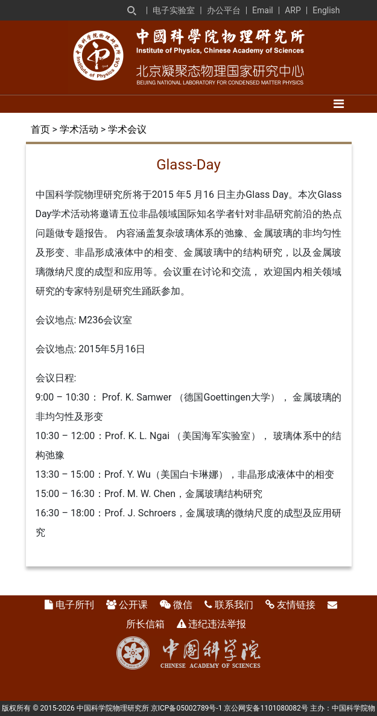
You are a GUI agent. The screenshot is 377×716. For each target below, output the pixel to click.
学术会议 (127, 129)
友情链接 (296, 604)
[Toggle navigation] (339, 104)
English (326, 10)
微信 (182, 604)
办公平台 (224, 10)
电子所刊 (74, 604)
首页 (40, 129)
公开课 (133, 604)
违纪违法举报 (217, 624)
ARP (293, 10)
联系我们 (234, 604)
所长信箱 (145, 624)
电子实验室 (174, 10)
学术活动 (79, 129)
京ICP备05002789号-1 (187, 708)
